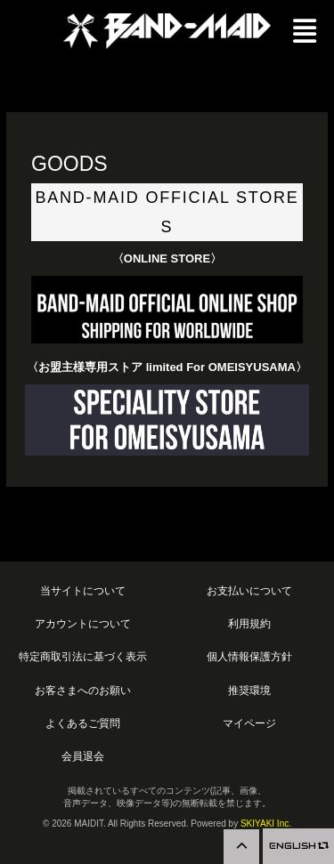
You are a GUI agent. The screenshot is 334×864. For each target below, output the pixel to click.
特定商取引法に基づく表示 (83, 656)
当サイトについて (83, 590)
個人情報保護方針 (249, 656)
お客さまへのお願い (83, 690)
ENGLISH (298, 846)
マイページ (249, 723)
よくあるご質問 (82, 723)
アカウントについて (83, 623)
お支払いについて (249, 590)
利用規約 (249, 623)
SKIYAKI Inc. (265, 823)
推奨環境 (249, 690)
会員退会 (82, 756)
